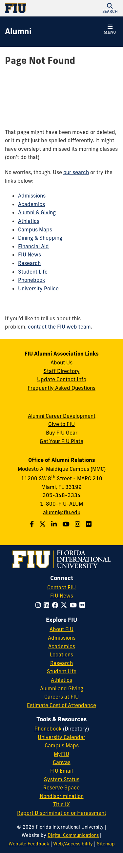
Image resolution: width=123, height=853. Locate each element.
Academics (31, 204)
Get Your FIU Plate (61, 441)
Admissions (32, 195)
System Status (61, 779)
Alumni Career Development (61, 416)
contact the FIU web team (59, 326)
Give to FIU (61, 424)
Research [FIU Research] (61, 663)
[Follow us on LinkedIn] (55, 524)
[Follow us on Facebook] (33, 524)
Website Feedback (29, 844)
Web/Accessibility (73, 844)
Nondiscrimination (62, 796)
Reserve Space (61, 787)
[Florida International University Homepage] (33, 8)
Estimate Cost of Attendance (61, 705)
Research (29, 263)
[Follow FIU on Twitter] (65, 605)
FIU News (29, 254)
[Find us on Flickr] (89, 524)
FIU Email (61, 770)
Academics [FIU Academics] (61, 646)
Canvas (62, 762)
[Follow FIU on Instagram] (39, 605)
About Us (61, 362)
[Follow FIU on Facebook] (56, 605)
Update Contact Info (61, 379)
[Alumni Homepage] (18, 31)
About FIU (61, 629)
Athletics (28, 221)
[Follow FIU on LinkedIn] (48, 605)
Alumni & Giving (37, 212)
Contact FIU (61, 587)
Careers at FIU (61, 696)
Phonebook (31, 280)
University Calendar (61, 737)
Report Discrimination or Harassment (61, 813)
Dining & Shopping (40, 237)
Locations (61, 654)
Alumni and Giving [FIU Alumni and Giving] (61, 688)
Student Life (33, 271)
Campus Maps (35, 229)
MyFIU (61, 754)
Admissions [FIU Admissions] (61, 637)
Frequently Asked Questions (61, 388)
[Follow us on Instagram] (78, 524)
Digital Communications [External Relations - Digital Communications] (73, 835)
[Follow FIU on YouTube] (74, 605)
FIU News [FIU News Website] (61, 595)
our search (76, 172)
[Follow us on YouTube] (66, 524)
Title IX (61, 804)
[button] (110, 8)
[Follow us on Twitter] (43, 524)
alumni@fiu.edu (61, 512)
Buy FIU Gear (61, 432)
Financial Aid (33, 246)
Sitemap (106, 844)
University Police (38, 288)
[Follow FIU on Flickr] (83, 605)
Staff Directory (62, 371)
